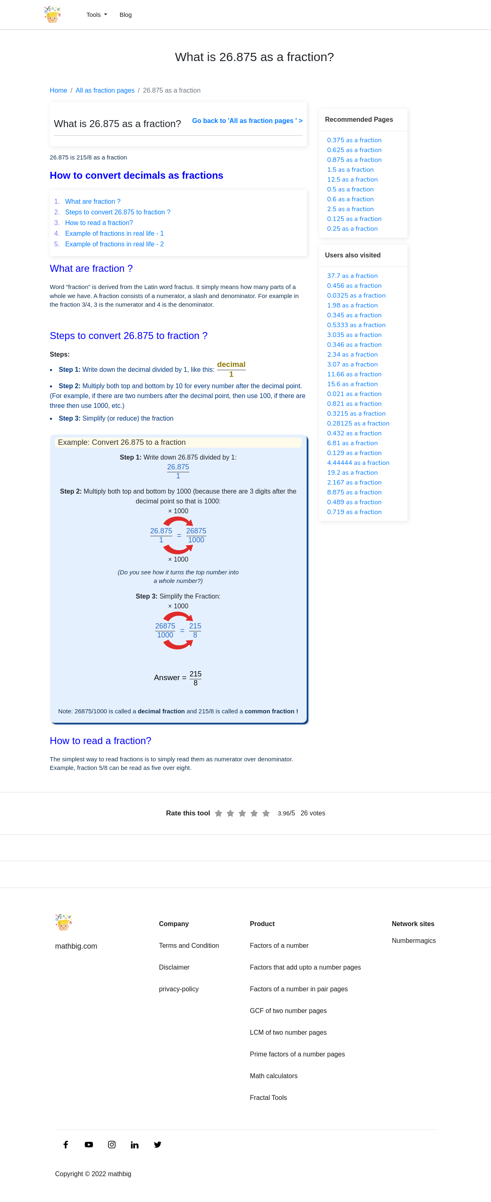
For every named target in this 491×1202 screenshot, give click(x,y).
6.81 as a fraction (352, 443)
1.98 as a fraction (352, 305)
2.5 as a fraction (350, 209)
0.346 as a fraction (354, 344)
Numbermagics (414, 940)
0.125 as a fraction (354, 218)
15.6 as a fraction (352, 384)
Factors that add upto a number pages (305, 967)
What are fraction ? (87, 201)
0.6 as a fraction (350, 199)
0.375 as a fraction (354, 140)
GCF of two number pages (288, 1010)
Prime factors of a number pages (297, 1054)
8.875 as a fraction (354, 492)
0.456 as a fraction (354, 285)
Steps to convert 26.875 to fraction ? (112, 212)
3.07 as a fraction (352, 364)
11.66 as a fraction (354, 374)
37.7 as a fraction (352, 275)
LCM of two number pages (288, 1032)
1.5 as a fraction (350, 169)
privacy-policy (179, 989)
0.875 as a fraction (354, 159)
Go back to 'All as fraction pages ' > (247, 120)
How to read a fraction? (93, 222)
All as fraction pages (105, 90)
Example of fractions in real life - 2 (109, 244)
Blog (126, 14)
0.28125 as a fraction (358, 423)
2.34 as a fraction (352, 354)
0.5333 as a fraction (356, 325)
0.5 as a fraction (350, 189)
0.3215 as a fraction (356, 413)
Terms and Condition (189, 945)
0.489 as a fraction (354, 502)
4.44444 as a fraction (358, 462)
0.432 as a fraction (354, 433)
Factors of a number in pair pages (299, 989)
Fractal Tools (268, 1097)
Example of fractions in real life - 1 (109, 233)
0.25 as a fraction (352, 228)
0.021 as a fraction (354, 393)
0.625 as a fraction (354, 150)
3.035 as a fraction (354, 334)
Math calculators (274, 1075)
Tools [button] (94, 14)
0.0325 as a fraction (356, 295)
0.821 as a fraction (354, 403)
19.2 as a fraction (352, 472)
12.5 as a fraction (352, 179)
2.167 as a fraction (354, 482)
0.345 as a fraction (354, 315)
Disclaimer (174, 967)
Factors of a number (279, 945)
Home (59, 90)
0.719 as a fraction (354, 512)
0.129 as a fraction (354, 453)
